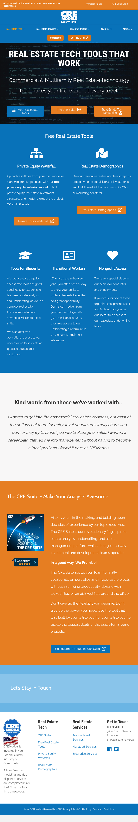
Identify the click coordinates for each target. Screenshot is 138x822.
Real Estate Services (46, 29)
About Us (105, 29)
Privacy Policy (70, 809)
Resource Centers (78, 29)
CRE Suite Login (120, 4)
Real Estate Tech (14, 29)
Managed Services (85, 746)
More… (126, 29)
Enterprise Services (85, 753)
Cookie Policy (85, 809)
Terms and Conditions (103, 809)
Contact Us (55, 37)
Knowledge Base (94, 4)
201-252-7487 (79, 37)
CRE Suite (44, 735)
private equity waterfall (23, 187)
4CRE (59, 809)
